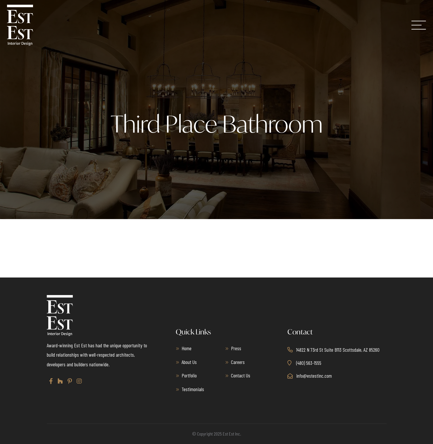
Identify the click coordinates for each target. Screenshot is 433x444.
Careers (238, 362)
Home (187, 348)
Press (236, 348)
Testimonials (193, 389)
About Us (189, 362)
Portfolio (189, 375)
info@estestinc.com (314, 375)
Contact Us (240, 375)
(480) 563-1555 (308, 363)
